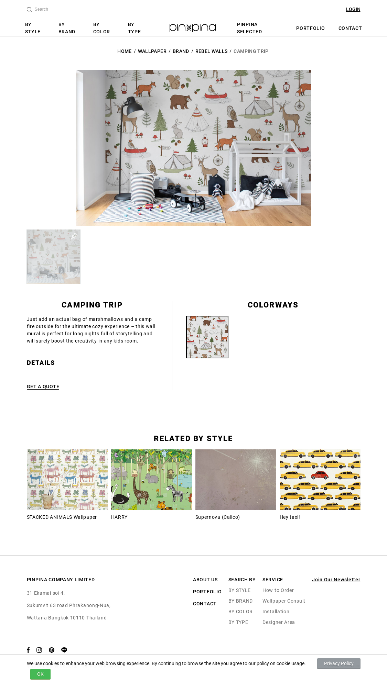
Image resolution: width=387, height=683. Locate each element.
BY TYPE (134, 28)
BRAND (181, 51)
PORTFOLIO (310, 28)
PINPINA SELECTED (249, 28)
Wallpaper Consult (283, 601)
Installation (275, 611)
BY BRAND (67, 28)
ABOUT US (205, 579)
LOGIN (353, 9)
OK (40, 674)
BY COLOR (101, 28)
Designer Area (278, 622)
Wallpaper (152, 51)
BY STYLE (33, 28)
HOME (124, 51)
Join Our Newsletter (336, 579)
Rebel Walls (211, 51)
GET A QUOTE (43, 386)
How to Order (278, 590)
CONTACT (350, 28)
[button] (53, 256)
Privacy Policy (339, 663)
